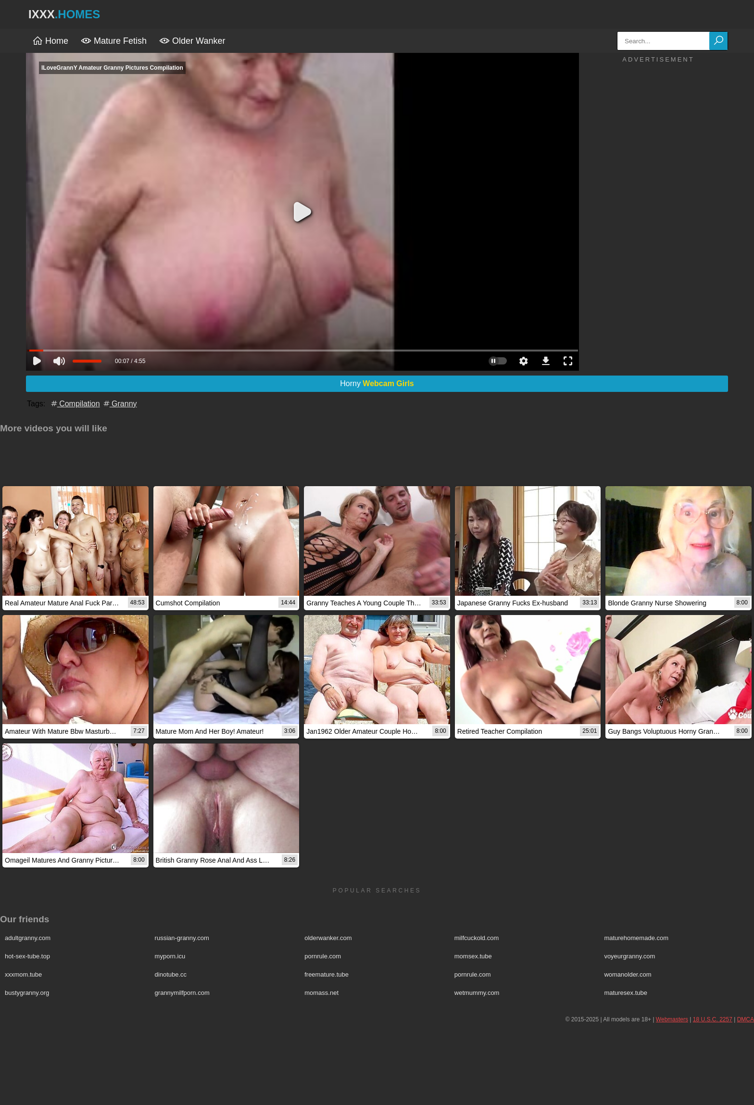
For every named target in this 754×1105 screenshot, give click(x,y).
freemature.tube (326, 974)
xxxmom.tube (23, 974)
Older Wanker (192, 41)
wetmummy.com (477, 992)
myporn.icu (170, 956)
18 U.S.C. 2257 (712, 1019)
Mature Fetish (114, 41)
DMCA (745, 1019)
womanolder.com (627, 974)
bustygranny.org (27, 992)
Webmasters (672, 1019)
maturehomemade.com (636, 938)
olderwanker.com (328, 938)
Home (50, 41)
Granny (119, 404)
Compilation (75, 404)
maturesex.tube (625, 992)
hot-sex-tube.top (27, 956)
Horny (377, 383)
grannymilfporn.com (182, 992)
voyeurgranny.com (629, 956)
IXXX (64, 14)
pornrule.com (322, 956)
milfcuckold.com (476, 938)
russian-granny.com (182, 938)
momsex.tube (473, 956)
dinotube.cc (171, 974)
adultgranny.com (27, 938)
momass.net (321, 992)
